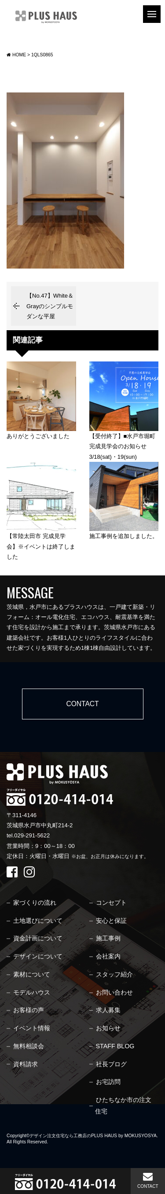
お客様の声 (28, 1009)
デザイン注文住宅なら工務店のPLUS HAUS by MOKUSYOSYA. (93, 1135)
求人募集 (108, 1009)
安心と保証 (111, 920)
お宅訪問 (108, 1081)
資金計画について (37, 938)
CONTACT (147, 1180)
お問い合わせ (114, 992)
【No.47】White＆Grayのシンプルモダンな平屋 (49, 306)
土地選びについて (37, 920)
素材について (31, 974)
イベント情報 (31, 1028)
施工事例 (108, 938)
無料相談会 (28, 1046)
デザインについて (37, 956)
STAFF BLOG (115, 1046)
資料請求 (25, 1064)
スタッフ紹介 (114, 974)
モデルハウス (31, 992)
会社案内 (108, 956)
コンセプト (111, 902)
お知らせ (108, 1028)
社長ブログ (111, 1064)
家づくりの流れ (34, 902)
